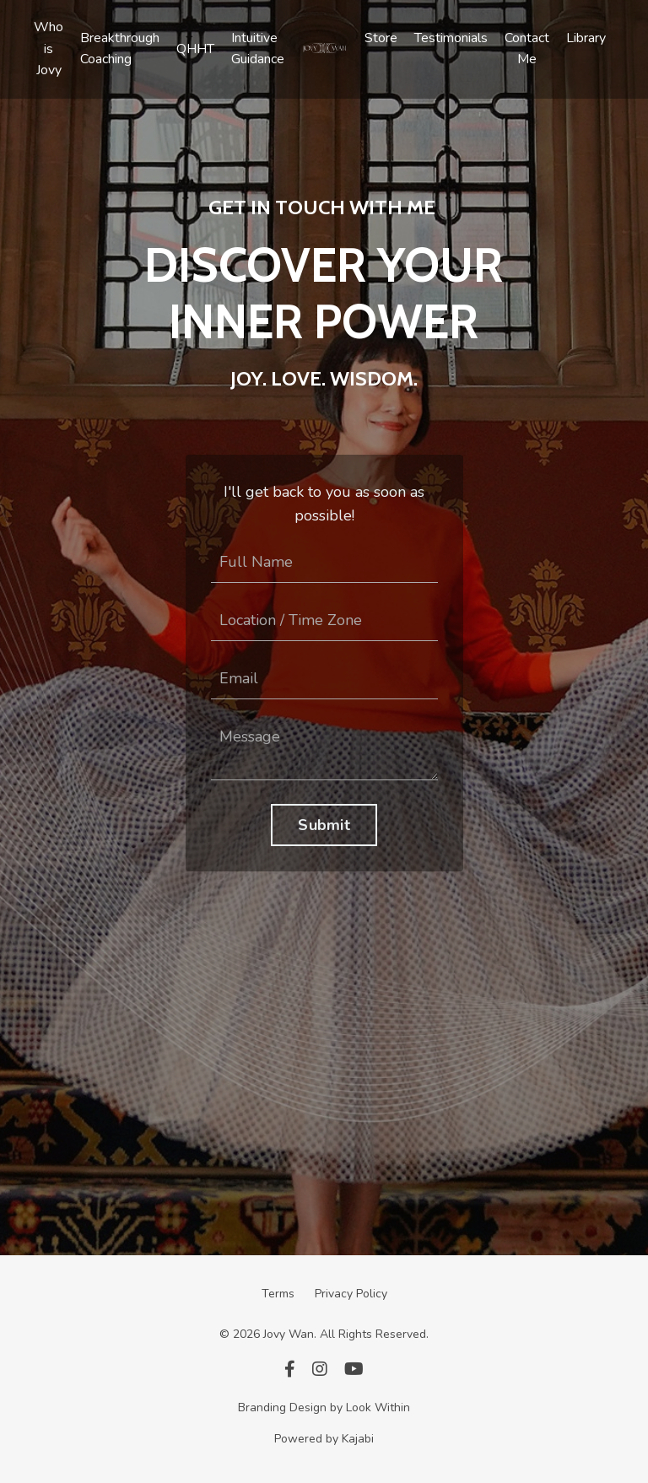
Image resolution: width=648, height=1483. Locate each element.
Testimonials (451, 38)
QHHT (195, 49)
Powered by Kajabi (324, 1439)
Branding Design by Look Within (324, 1407)
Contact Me (527, 49)
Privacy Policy (351, 1294)
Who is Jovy (48, 48)
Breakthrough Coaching (119, 49)
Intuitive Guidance (257, 49)
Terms (278, 1294)
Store (380, 38)
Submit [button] (324, 825)
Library (586, 38)
